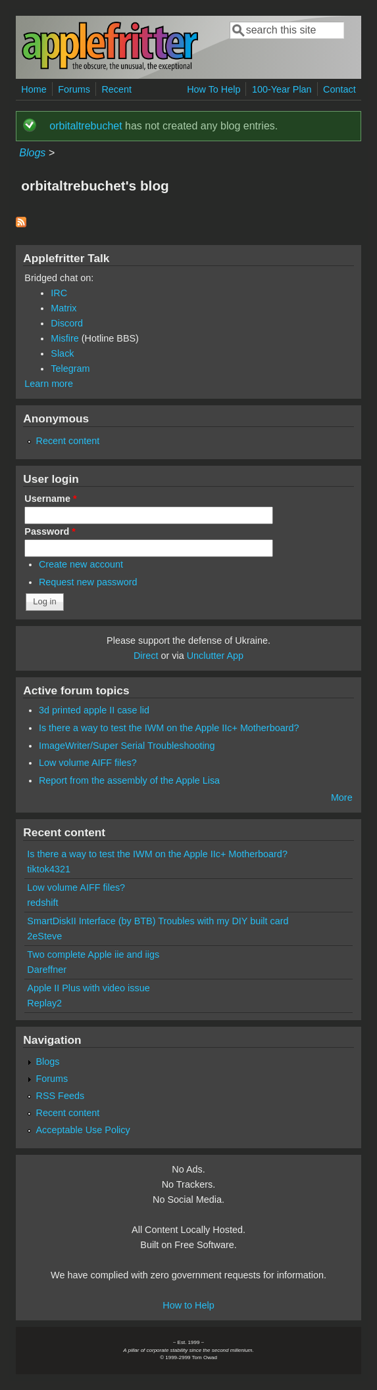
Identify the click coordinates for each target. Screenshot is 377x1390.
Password (50, 531)
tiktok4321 (48, 869)
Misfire (64, 338)
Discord (67, 323)
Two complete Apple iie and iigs (93, 954)
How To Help (213, 89)
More (342, 797)
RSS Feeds (60, 1095)
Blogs (32, 152)
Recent (116, 89)
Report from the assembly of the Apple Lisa (129, 780)
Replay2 (44, 1003)
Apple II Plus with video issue (88, 988)
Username (50, 498)
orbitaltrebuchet (85, 125)
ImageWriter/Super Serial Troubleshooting (127, 745)
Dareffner (46, 969)
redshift (42, 902)
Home (33, 89)
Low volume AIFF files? (88, 762)
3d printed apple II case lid (94, 710)
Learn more (48, 383)
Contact (339, 89)
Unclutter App (215, 655)
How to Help (188, 1305)
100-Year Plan (282, 89)
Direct (146, 655)
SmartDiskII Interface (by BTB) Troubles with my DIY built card (157, 921)
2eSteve (44, 936)
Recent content (68, 441)
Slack (62, 353)
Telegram (70, 368)
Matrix (63, 308)
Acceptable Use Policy (83, 1130)
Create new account (81, 564)
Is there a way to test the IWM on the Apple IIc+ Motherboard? (169, 728)
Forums (74, 89)
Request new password (88, 582)
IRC (59, 293)
